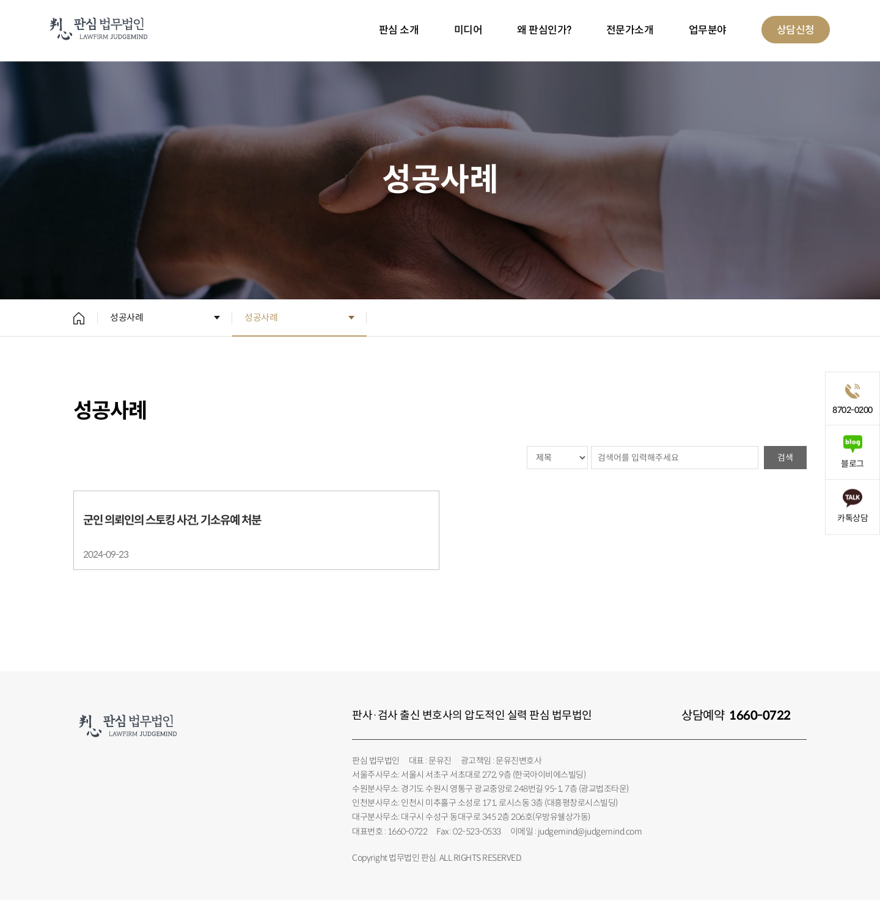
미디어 (468, 30)
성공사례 (126, 317)
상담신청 (796, 30)
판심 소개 (399, 30)
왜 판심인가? (544, 30)
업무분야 (708, 30)
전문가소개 (630, 30)
